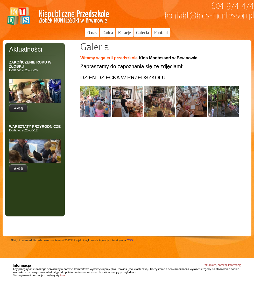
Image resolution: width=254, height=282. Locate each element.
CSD (130, 240)
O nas (92, 32)
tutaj (63, 275)
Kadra (107, 32)
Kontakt (161, 32)
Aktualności (25, 49)
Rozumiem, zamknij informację (221, 264)
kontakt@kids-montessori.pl (209, 15)
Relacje (124, 32)
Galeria (142, 32)
